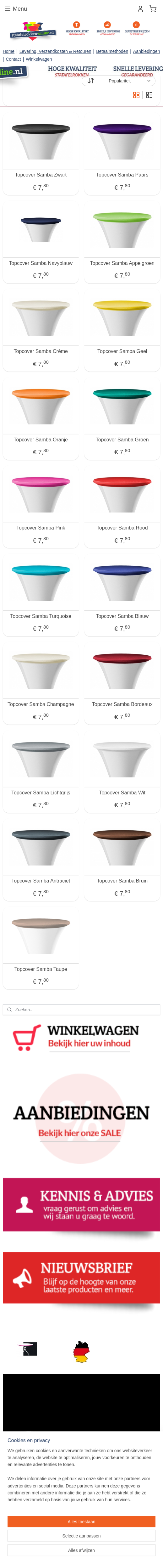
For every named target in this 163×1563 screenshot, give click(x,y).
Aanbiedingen (146, 51)
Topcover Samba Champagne (41, 704)
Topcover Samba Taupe (40, 969)
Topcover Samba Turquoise (40, 616)
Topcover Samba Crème (41, 351)
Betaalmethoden (112, 51)
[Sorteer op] (118, 81)
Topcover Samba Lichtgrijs (40, 792)
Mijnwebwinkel (81, 1551)
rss (92, 1541)
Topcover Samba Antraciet (40, 880)
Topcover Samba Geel (122, 351)
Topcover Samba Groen (122, 439)
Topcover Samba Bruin (122, 880)
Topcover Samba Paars (122, 174)
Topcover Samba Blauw (122, 616)
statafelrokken (19, 1325)
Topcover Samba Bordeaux (122, 704)
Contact (13, 59)
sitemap (81, 1541)
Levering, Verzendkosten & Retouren (55, 51)
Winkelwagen (39, 59)
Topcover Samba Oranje (41, 439)
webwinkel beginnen (113, 1541)
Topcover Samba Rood (122, 527)
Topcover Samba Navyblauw (41, 263)
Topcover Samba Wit (122, 792)
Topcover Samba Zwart (41, 174)
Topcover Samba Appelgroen (122, 263)
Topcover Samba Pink (40, 527)
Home (8, 51)
